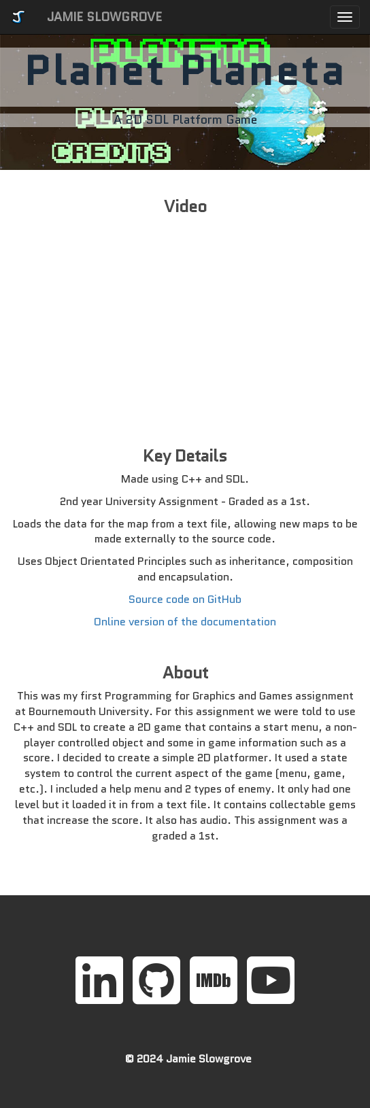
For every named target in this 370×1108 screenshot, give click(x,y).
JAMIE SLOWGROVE (104, 17)
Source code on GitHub (185, 599)
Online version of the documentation (185, 621)
